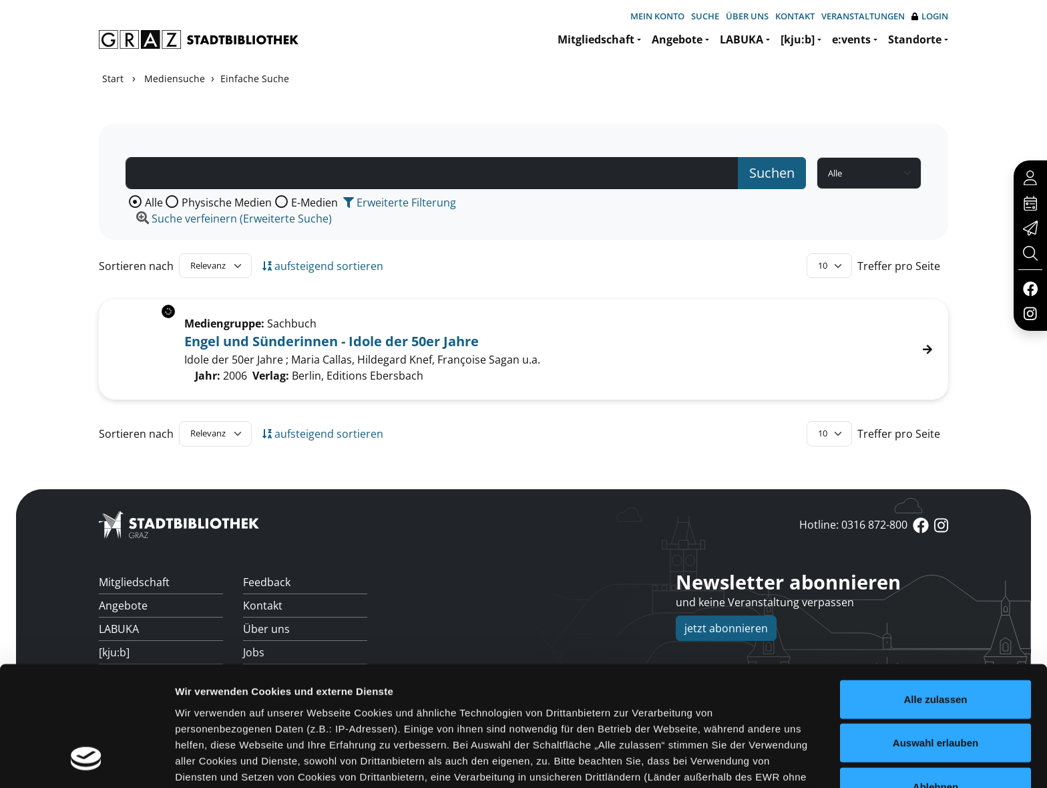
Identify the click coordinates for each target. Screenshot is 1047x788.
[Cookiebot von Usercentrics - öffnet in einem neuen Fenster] (86, 762)
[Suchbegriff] (432, 173)
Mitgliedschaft (596, 39)
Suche (705, 16)
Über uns (747, 16)
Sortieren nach (136, 266)
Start (113, 78)
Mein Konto (657, 16)
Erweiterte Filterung (399, 202)
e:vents (851, 39)
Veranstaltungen (863, 16)
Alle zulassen (935, 594)
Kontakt (795, 16)
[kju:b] (798, 39)
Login (929, 16)
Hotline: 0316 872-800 (853, 524)
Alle (154, 202)
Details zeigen (710, 761)
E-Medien (314, 202)
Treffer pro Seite (898, 266)
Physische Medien (227, 202)
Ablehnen (935, 682)
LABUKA (741, 39)
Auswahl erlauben (935, 638)
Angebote (677, 39)
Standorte (914, 39)
